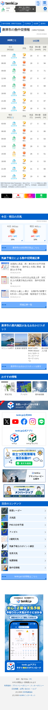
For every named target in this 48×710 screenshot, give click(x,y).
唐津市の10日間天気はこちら (26, 248)
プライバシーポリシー (20, 686)
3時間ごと (12, 40)
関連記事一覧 (26, 305)
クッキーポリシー (37, 686)
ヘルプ (33, 689)
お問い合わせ (25, 689)
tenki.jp (9, 3)
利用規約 (7, 686)
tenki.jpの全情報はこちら (25, 576)
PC (30, 679)
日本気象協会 (28, 692)
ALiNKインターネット (27, 695)
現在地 (45, 10)
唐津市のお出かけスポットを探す (26, 366)
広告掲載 (15, 689)
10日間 (36, 41)
